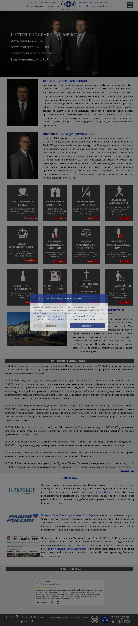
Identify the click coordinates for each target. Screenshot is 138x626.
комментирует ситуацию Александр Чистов (63, 548)
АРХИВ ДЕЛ (127, 470)
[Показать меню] (130, 5)
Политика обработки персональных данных (69, 617)
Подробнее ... (31, 218)
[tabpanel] (70, 43)
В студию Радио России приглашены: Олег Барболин (69, 515)
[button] (94, 617)
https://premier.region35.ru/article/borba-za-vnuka (95, 492)
